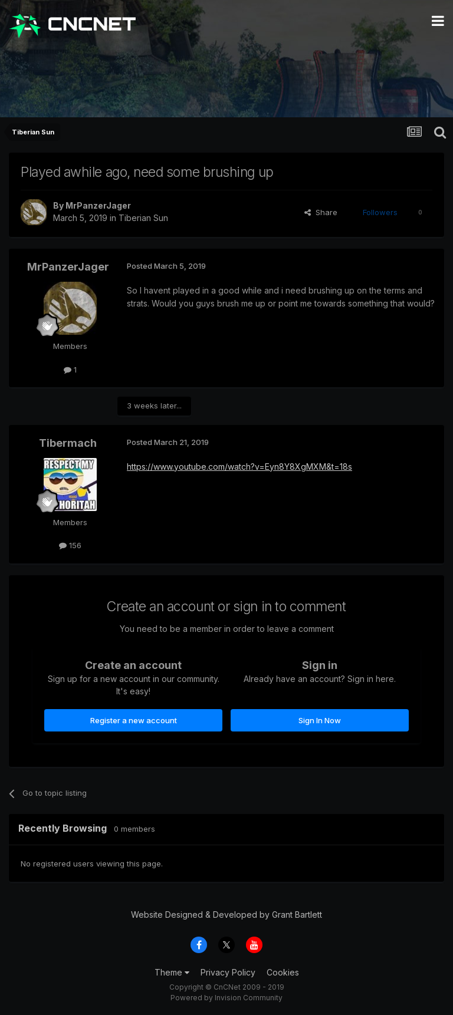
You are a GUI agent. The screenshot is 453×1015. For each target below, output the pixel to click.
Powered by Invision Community (226, 997)
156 (70, 545)
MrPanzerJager (98, 205)
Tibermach (68, 443)
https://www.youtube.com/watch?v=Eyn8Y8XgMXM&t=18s (239, 467)
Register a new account (133, 720)
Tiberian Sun (143, 218)
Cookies (283, 972)
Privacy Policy (228, 972)
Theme (172, 972)
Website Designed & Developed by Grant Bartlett (226, 914)
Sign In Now (319, 720)
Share (320, 212)
